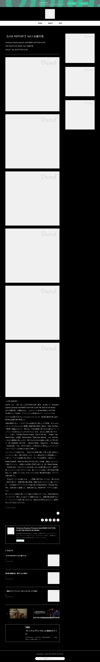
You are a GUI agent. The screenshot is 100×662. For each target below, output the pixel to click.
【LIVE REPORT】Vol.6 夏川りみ (15, 555)
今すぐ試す (72, 3)
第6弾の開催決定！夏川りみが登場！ (16, 573)
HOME (40, 23)
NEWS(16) (13, 507)
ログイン (83, 3)
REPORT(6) (8, 507)
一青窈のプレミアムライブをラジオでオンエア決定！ (21, 591)
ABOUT (50, 23)
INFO (60, 23)
